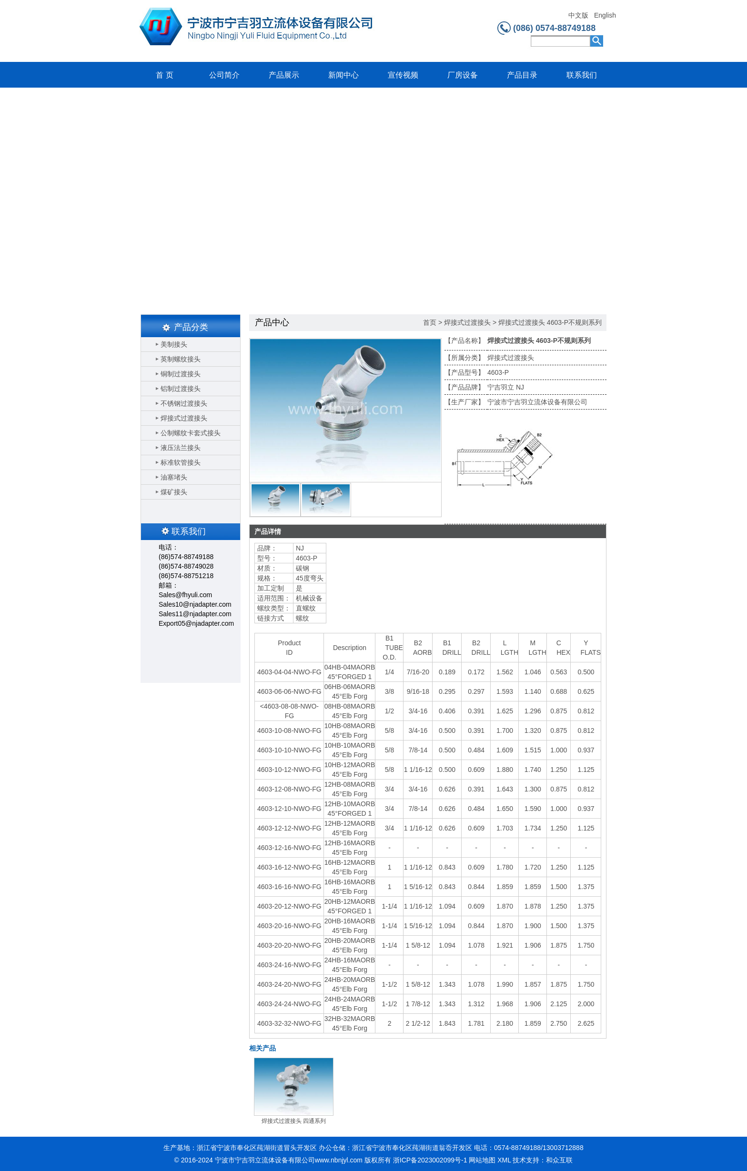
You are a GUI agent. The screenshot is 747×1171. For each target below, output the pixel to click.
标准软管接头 (181, 462)
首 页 (164, 75)
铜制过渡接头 (181, 374)
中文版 (578, 15)
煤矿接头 (174, 492)
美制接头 (174, 344)
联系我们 (581, 75)
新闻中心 (343, 75)
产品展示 (284, 75)
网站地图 (482, 1160)
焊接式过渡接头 (184, 418)
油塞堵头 (174, 477)
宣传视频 (403, 75)
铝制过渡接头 (181, 388)
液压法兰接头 (181, 447)
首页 (429, 322)
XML (504, 1160)
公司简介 (224, 75)
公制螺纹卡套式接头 (191, 433)
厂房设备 (462, 75)
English (605, 15)
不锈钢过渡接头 (184, 403)
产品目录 (522, 75)
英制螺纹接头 (181, 359)
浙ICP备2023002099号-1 (430, 1160)
